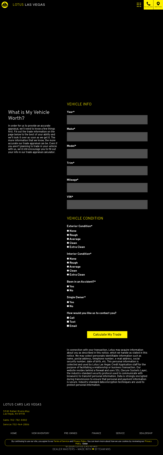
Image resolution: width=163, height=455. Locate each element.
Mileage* (72, 179)
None (71, 230)
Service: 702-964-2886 (16, 424)
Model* (71, 145)
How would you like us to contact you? (91, 313)
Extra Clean (76, 247)
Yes (70, 286)
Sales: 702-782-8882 (15, 420)
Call (70, 317)
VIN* (70, 196)
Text (71, 321)
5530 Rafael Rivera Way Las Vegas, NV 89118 (16, 412)
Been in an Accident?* (81, 281)
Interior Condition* (79, 253)
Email (72, 325)
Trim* (70, 162)
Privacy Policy (79, 441)
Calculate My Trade (107, 334)
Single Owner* (76, 297)
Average (74, 239)
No (70, 290)
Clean (72, 243)
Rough (72, 235)
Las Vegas (29, 5)
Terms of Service (61, 441)
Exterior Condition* (79, 226)
